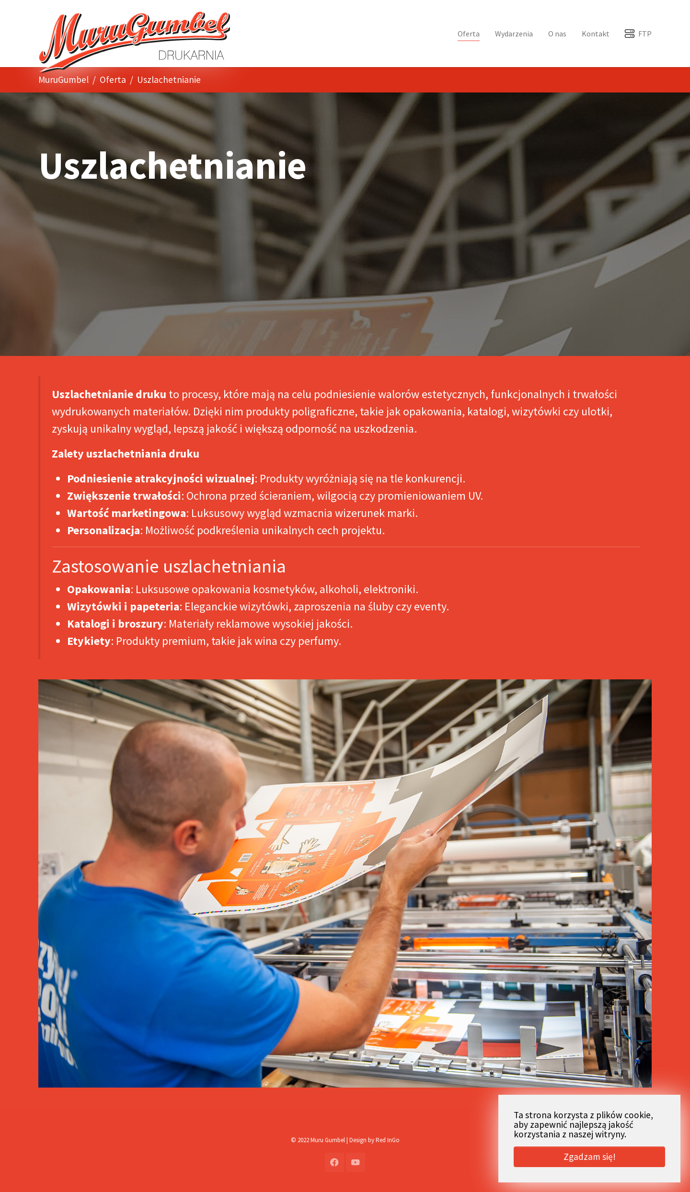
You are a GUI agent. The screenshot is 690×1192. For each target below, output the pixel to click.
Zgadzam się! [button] (590, 1156)
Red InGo (388, 1140)
